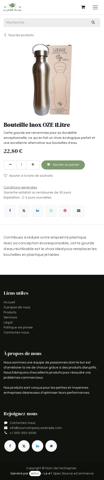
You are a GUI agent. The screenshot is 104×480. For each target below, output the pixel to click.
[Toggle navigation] (95, 7)
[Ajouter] (32, 164)
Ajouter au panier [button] (63, 164)
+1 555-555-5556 (23, 433)
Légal (8, 322)
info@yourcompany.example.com (36, 428)
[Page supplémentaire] (51, 446)
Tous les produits (19, 35)
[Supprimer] (10, 164)
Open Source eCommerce (73, 473)
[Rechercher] (93, 22)
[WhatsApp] (51, 210)
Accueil (9, 302)
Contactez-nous (16, 332)
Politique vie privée (18, 327)
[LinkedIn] (37, 210)
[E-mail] (78, 210)
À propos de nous (17, 307)
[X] (24, 210)
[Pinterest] (65, 210)
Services (10, 317)
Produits (10, 312)
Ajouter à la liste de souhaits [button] (28, 175)
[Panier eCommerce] (83, 7)
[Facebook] (10, 210)
